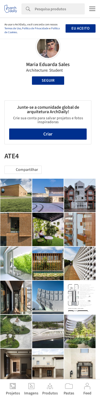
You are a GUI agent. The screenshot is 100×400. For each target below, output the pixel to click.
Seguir (48, 80)
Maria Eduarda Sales (48, 64)
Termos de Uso (12, 28)
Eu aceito (80, 28)
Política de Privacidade (35, 28)
